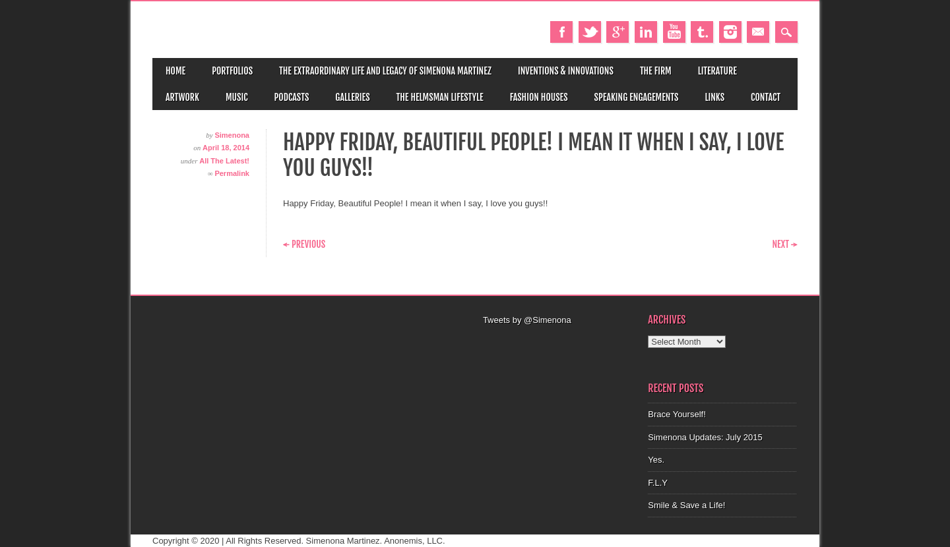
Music (237, 97)
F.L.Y (658, 483)
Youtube (674, 32)
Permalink (231, 173)
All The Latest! (224, 161)
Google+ (617, 32)
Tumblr (702, 32)
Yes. (656, 460)
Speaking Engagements (636, 97)
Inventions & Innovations (566, 70)
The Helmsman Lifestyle (440, 97)
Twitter (590, 32)
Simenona (231, 135)
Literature (717, 70)
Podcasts (291, 97)
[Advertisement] (557, 343)
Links (714, 97)
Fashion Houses (539, 97)
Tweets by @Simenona (527, 320)
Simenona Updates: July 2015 (705, 437)
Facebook (561, 32)
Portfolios (232, 70)
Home (175, 70)
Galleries (352, 97)
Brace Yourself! (676, 414)
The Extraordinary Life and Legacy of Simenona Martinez (385, 70)
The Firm (656, 70)
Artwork (182, 97)
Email (758, 32)
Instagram (730, 32)
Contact (765, 97)
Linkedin (646, 32)
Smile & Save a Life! (686, 505)
